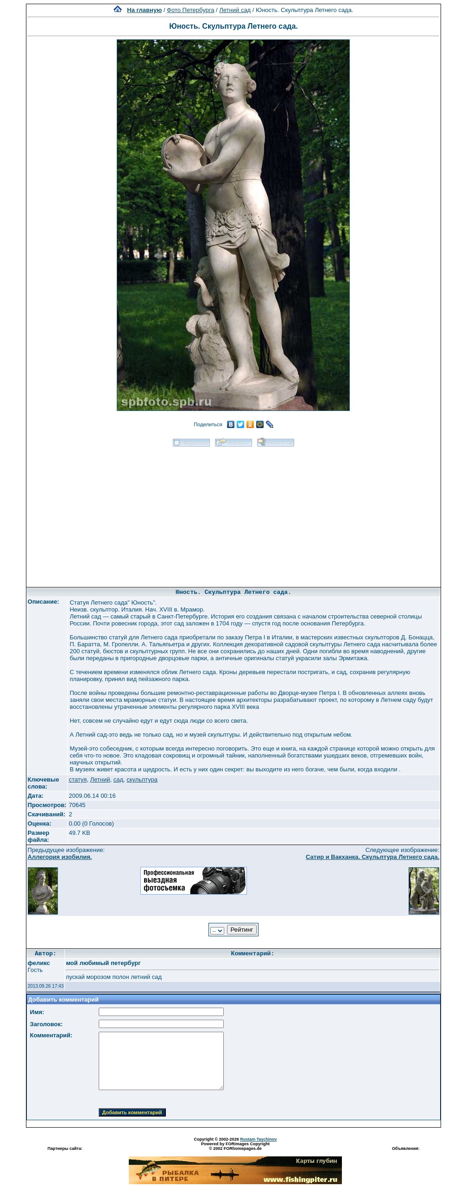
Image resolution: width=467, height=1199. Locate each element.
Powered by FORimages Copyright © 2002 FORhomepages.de (235, 1146)
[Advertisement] (233, 514)
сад (118, 779)
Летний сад (235, 9)
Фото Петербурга (190, 9)
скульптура (142, 779)
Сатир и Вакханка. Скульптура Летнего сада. (372, 856)
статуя (78, 779)
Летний (100, 779)
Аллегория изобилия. (60, 856)
